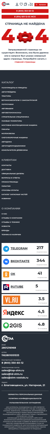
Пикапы (6, 129)
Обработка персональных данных (25, 394)
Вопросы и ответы (11, 178)
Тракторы (6, 96)
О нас (4, 214)
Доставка (6, 169)
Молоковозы (8, 133)
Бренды (5, 230)
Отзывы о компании (12, 218)
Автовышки (7, 108)
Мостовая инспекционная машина (19, 125)
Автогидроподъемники (13, 146)
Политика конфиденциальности (25, 398)
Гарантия (6, 186)
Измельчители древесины (15, 150)
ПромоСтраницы (10, 182)
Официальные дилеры (13, 174)
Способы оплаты (10, 190)
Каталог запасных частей (14, 194)
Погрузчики (8, 104)
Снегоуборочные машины (15, 138)
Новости (6, 226)
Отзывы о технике (11, 222)
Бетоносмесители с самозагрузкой (19, 100)
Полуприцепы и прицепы (14, 88)
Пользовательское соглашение (25, 403)
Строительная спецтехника (15, 117)
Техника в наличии (11, 234)
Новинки (6, 198)
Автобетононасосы (11, 113)
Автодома (7, 142)
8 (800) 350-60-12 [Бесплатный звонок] (25, 11)
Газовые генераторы (12, 121)
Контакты (6, 165)
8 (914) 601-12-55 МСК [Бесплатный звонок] (25, 17)
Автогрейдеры (9, 92)
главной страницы (25, 62)
